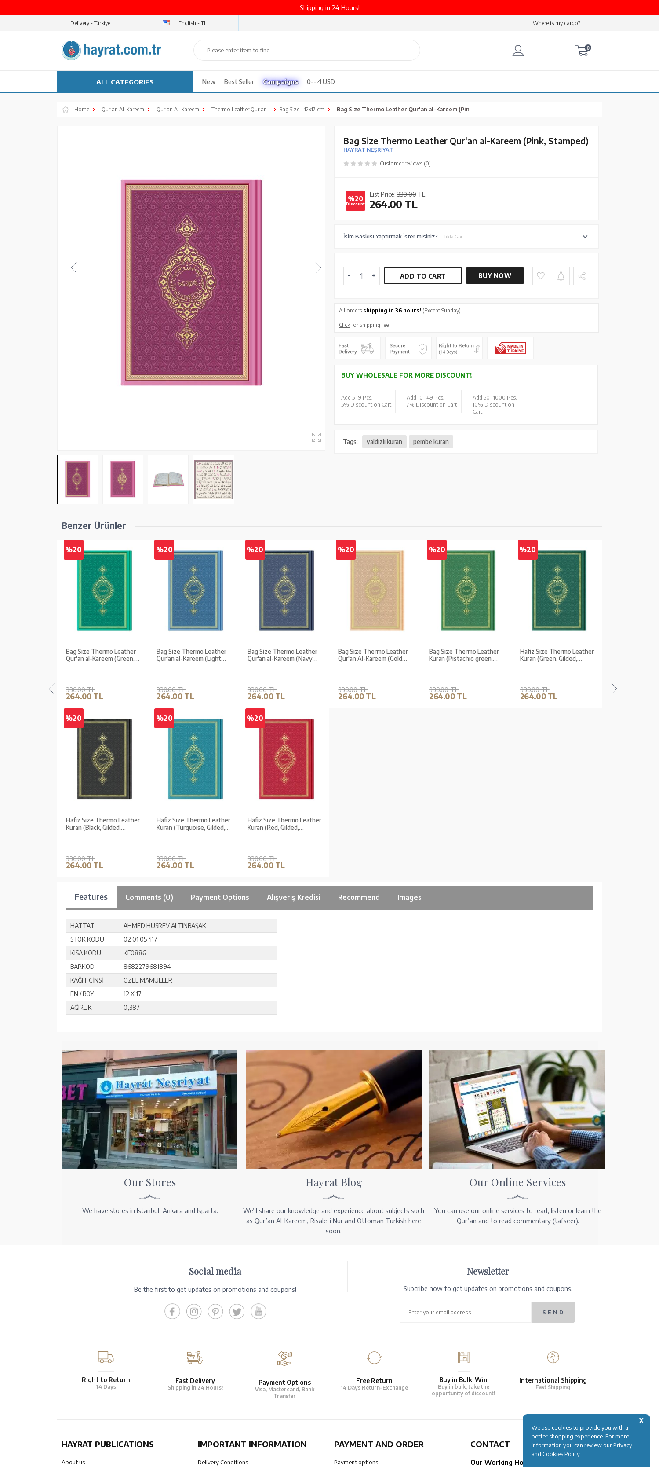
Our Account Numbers (362, 1291)
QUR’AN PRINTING (103, 1390)
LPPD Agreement (220, 1337)
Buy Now (494, 275)
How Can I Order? (356, 1355)
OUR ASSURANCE (240, 1390)
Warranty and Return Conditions (239, 1291)
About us (73, 1280)
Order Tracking (353, 1332)
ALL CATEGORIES (125, 82)
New (208, 81)
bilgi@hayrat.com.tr (496, 1343)
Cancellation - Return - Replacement (380, 1343)
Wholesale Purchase (87, 1302)
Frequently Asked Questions (234, 1348)
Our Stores (75, 1291)
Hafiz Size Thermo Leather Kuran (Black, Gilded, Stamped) (557, 655)
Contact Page (487, 1355)
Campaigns (280, 81)
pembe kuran (431, 441)
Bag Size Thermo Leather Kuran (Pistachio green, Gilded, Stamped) (373, 655)
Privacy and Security (224, 1325)
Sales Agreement (219, 1302)
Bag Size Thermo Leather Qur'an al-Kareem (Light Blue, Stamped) (101, 655)
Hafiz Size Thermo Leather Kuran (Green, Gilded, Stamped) (466, 655)
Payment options (356, 1280)
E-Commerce (354, 1455)
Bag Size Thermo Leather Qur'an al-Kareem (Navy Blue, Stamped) (191, 655)
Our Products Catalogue (93, 1337)
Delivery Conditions (223, 1280)
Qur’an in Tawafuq (85, 1325)
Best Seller (239, 81)
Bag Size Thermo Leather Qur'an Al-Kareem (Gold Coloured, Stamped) (282, 655)
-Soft (329, 1455)
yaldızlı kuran (384, 441)
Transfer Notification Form (368, 1302)
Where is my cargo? (556, 23)
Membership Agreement (229, 1314)
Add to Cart (423, 276)
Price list (72, 1348)
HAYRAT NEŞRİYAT (368, 150)
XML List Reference (86, 1314)
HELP (355, 1390)
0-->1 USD (321, 81)
